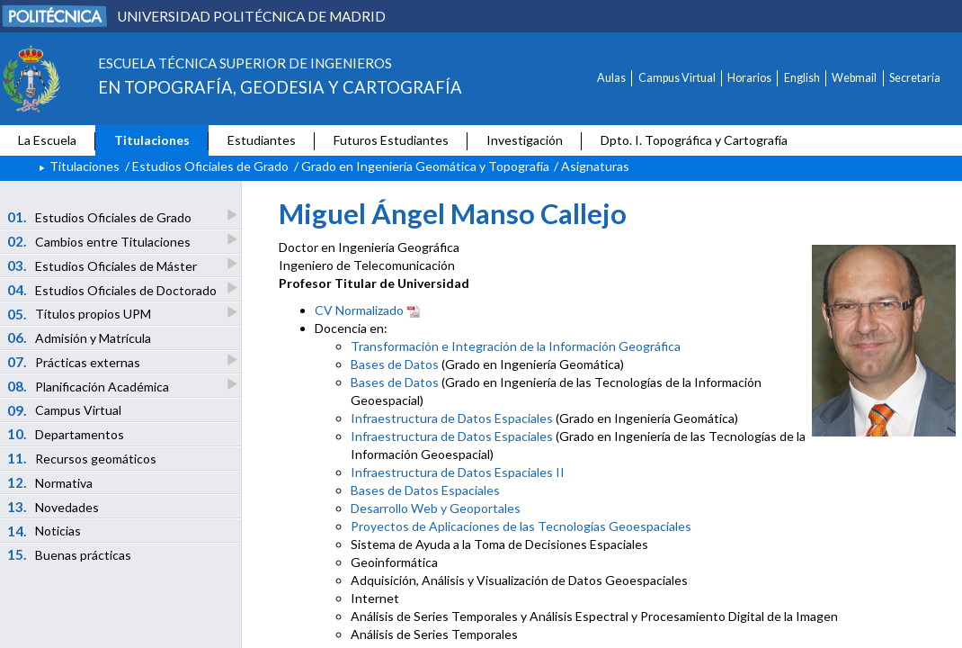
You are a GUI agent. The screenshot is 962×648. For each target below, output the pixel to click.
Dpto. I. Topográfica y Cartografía (694, 140)
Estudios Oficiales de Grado (210, 166)
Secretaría (914, 78)
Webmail (854, 78)
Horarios (749, 78)
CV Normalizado (368, 310)
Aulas (611, 78)
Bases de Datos (395, 364)
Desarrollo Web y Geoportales (436, 508)
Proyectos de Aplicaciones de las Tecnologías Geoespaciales (521, 526)
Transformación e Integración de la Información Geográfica (516, 346)
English (802, 78)
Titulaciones (152, 140)
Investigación (524, 140)
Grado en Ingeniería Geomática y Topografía (425, 166)
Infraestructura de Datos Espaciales (452, 418)
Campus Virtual (677, 78)
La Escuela (47, 140)
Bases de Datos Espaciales (425, 490)
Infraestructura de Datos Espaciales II (458, 472)
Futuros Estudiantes (391, 140)
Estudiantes (261, 140)
